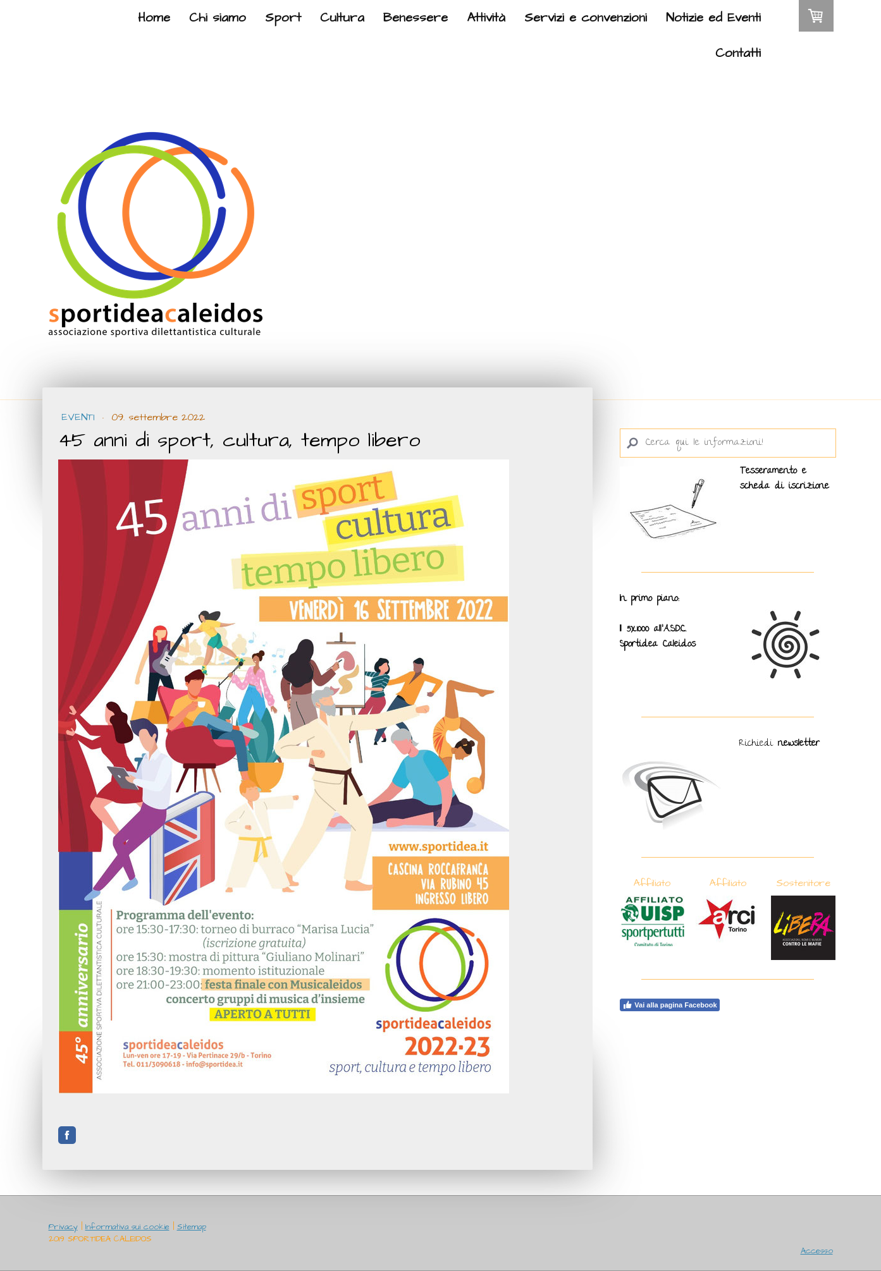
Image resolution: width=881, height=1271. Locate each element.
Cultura (342, 18)
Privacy (63, 1226)
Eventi (80, 417)
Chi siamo (217, 18)
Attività (486, 18)
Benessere (415, 18)
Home (154, 18)
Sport (283, 18)
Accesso (817, 1250)
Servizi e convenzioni (585, 18)
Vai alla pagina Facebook (669, 1005)
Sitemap (191, 1226)
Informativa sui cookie (127, 1226)
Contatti (738, 53)
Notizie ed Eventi (713, 18)
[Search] (727, 443)
